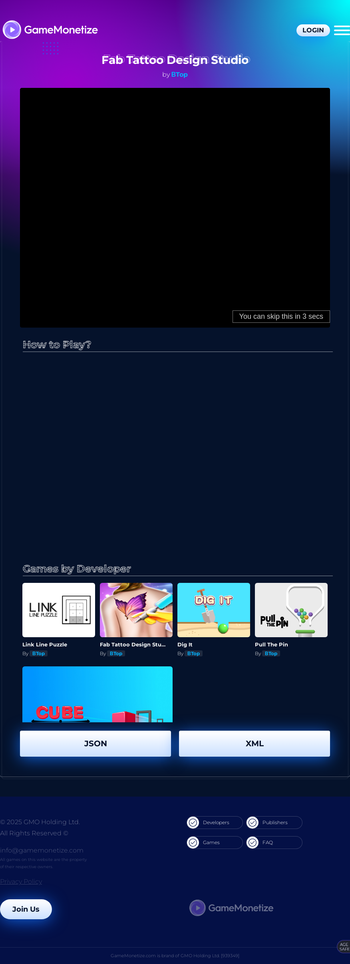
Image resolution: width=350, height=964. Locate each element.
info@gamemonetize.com (42, 850)
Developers (208, 823)
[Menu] (342, 30)
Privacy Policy (21, 881)
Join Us (26, 909)
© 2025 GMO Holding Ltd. (40, 822)
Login (313, 30)
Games (203, 843)
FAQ (260, 843)
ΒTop (179, 74)
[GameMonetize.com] (49, 30)
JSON (95, 743)
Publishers (267, 823)
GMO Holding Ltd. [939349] (210, 955)
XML (255, 743)
